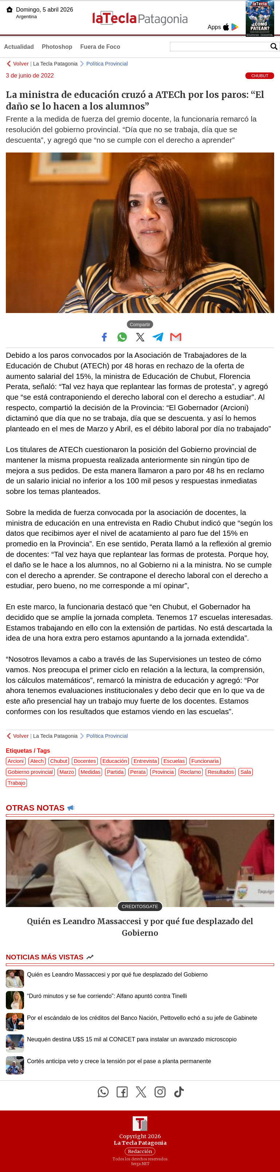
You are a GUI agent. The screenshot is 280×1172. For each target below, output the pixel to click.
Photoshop (57, 47)
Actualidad (19, 47)
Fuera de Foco (100, 47)
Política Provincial (107, 64)
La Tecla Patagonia (55, 64)
